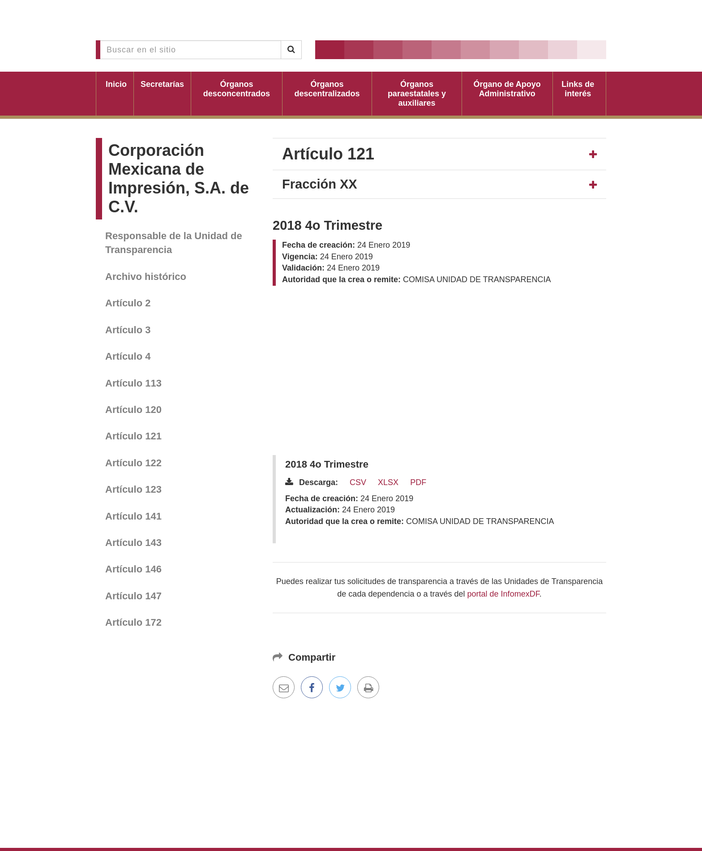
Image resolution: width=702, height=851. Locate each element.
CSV (358, 482)
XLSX (388, 482)
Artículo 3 (127, 329)
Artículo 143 (133, 542)
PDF (418, 482)
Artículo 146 (133, 569)
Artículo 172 (133, 622)
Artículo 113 (133, 383)
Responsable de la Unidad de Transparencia (173, 242)
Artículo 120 (133, 409)
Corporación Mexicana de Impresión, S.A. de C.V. (178, 178)
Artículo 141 (133, 516)
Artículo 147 (133, 596)
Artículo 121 (133, 436)
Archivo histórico (145, 276)
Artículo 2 (127, 303)
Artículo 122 (133, 462)
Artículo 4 (127, 356)
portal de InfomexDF (503, 593)
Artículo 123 (133, 489)
